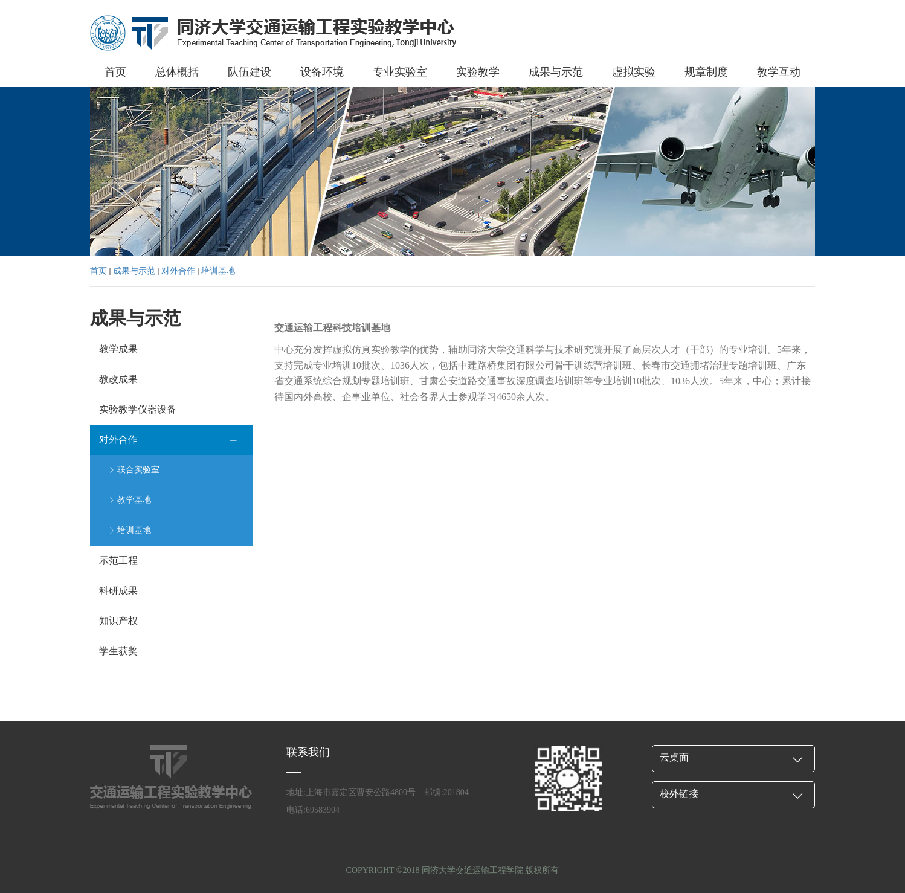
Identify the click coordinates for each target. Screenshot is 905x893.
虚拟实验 (633, 72)
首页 (115, 72)
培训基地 (218, 271)
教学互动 (778, 72)
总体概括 (177, 72)
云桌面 (674, 757)
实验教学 (478, 72)
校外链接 (679, 793)
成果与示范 (556, 72)
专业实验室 (400, 72)
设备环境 (322, 72)
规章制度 (706, 72)
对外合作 (178, 271)
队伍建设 (249, 72)
